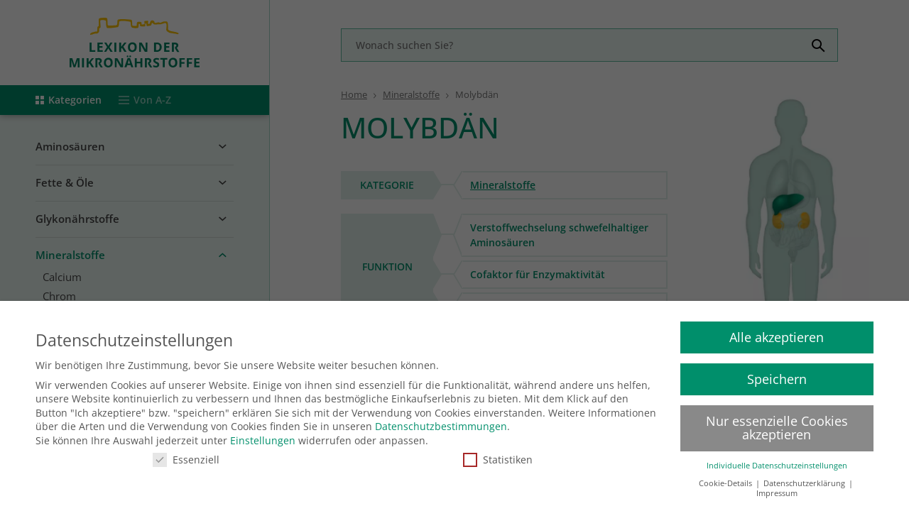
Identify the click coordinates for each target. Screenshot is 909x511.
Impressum (777, 488)
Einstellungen (262, 435)
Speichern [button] (777, 373)
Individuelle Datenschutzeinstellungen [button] (777, 461)
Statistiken (498, 454)
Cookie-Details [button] (726, 478)
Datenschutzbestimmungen (441, 421)
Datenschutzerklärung (805, 478)
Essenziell (186, 454)
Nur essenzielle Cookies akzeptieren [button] (777, 422)
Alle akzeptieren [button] (776, 332)
